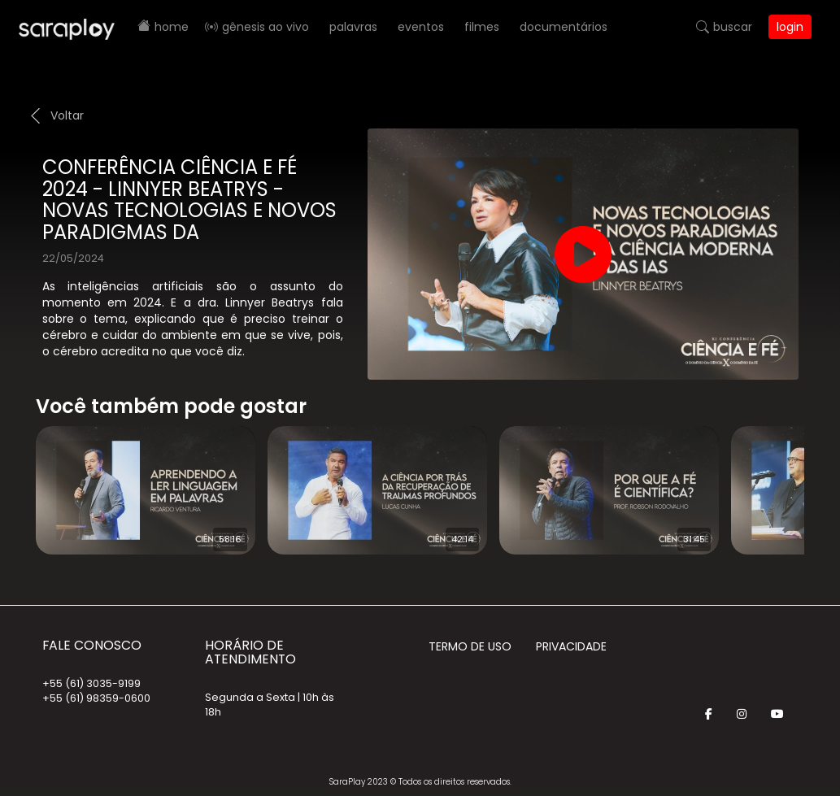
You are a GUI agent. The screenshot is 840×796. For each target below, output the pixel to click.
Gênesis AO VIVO (265, 27)
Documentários (563, 27)
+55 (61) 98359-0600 (96, 698)
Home (172, 27)
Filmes (481, 27)
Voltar (67, 115)
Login (790, 27)
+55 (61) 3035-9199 (91, 683)
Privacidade (571, 646)
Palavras (353, 27)
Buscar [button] (732, 27)
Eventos (421, 27)
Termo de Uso (470, 646)
